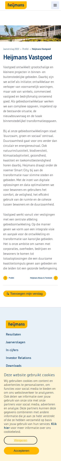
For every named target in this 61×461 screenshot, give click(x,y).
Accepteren (26, 452)
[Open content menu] (55, 5)
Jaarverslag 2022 (11, 49)
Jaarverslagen (15, 342)
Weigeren (25, 441)
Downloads (13, 366)
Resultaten (13, 334)
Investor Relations (18, 358)
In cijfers (12, 350)
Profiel (25, 49)
